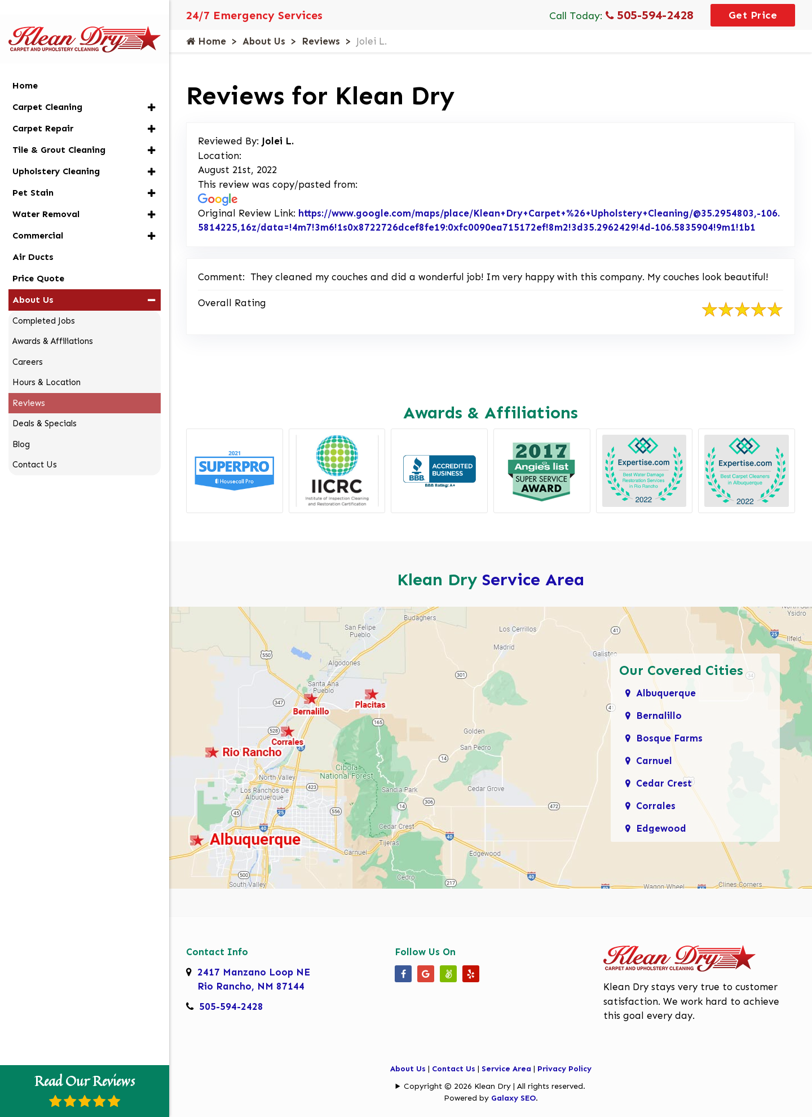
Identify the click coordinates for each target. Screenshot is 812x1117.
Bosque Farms (669, 738)
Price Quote (38, 260)
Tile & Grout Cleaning (58, 132)
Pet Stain (33, 175)
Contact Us (453, 1069)
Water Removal (46, 196)
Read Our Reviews (84, 1089)
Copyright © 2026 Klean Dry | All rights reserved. (494, 1086)
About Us (263, 41)
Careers (27, 344)
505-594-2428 (650, 15)
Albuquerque (666, 693)
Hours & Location (46, 365)
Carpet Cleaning (47, 89)
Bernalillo (659, 715)
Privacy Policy (564, 1069)
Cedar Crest (664, 783)
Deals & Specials (44, 406)
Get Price (753, 15)
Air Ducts (33, 239)
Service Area (533, 579)
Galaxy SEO (513, 1098)
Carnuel (654, 760)
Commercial (37, 218)
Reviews (321, 41)
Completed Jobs (43, 303)
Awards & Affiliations (52, 324)
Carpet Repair (42, 110)
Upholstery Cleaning (56, 153)
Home (206, 41)
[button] (151, 90)
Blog (21, 427)
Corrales (656, 805)
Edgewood (661, 828)
